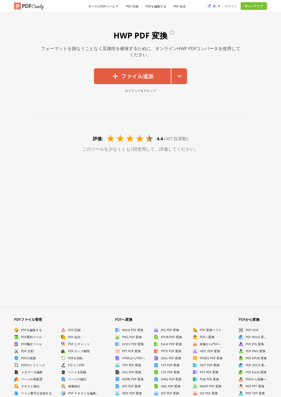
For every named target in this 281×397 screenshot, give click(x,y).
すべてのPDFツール (101, 6)
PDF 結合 (179, 6)
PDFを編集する (156, 6)
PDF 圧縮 (132, 6)
